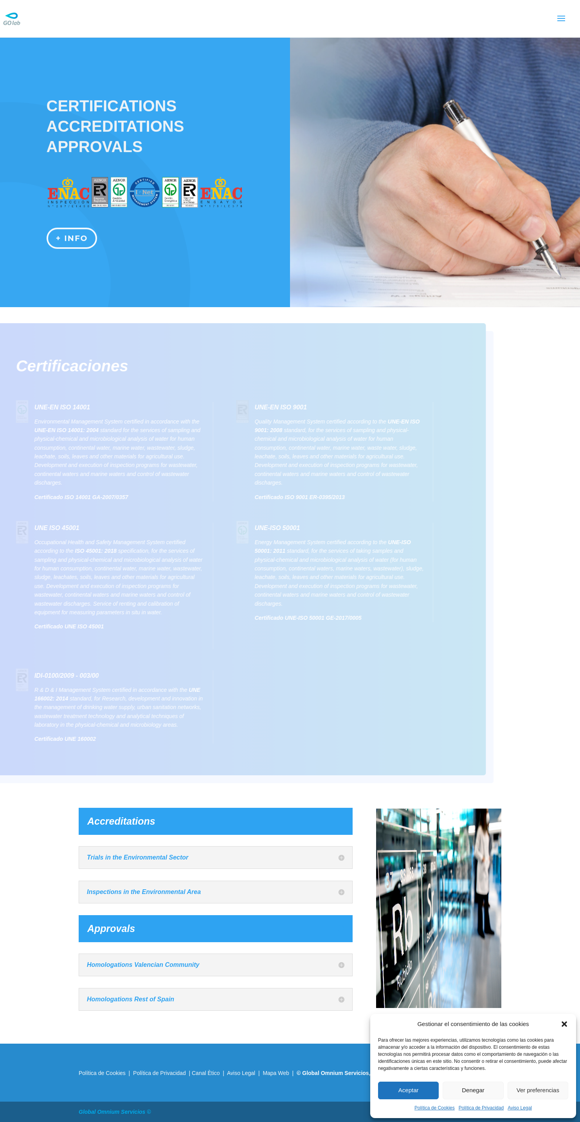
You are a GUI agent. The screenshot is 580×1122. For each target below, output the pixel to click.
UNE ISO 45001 (42, 528)
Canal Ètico (206, 1073)
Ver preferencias (538, 1090)
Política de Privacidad (481, 1108)
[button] (564, 1024)
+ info (72, 234)
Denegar (473, 1090)
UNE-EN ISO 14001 (48, 407)
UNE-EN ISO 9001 (267, 407)
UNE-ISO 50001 (263, 528)
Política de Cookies (434, 1108)
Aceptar (408, 1090)
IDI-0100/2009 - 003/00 (52, 675)
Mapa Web (276, 1073)
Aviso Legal (520, 1108)
